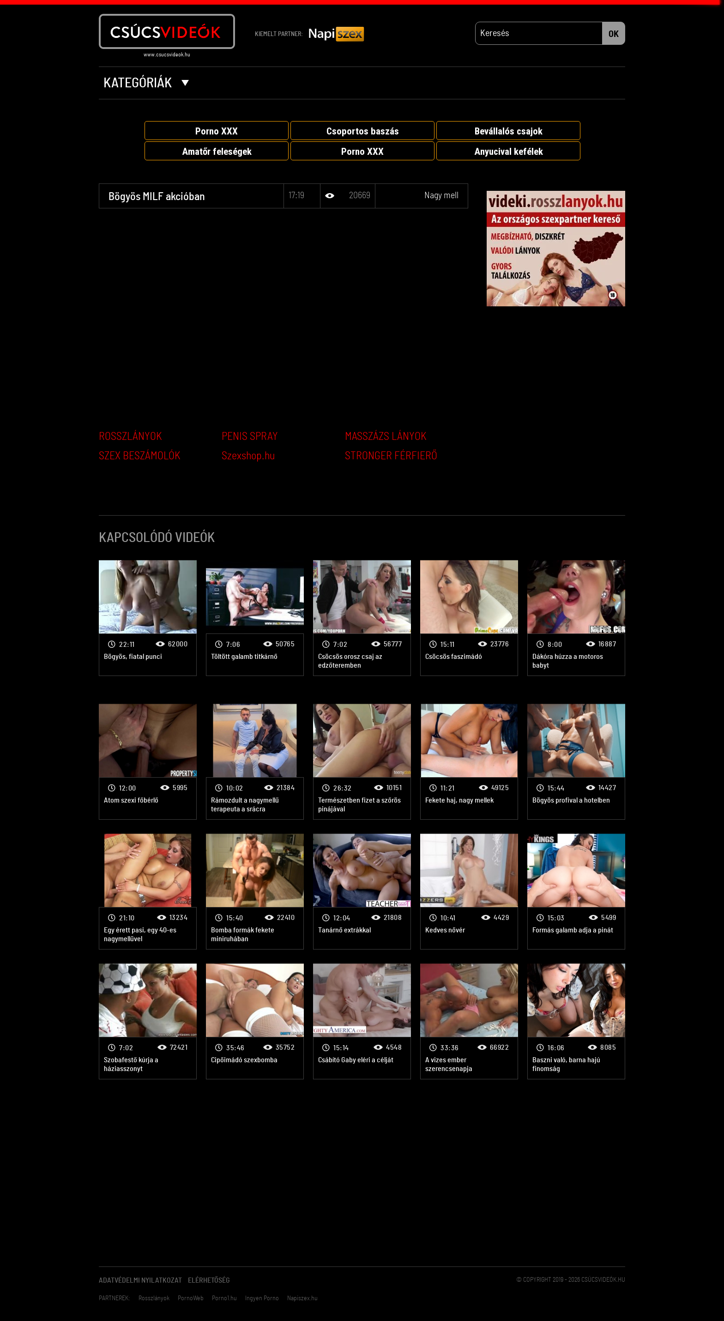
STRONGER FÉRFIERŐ (391, 456)
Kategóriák (146, 83)
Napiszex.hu (302, 1298)
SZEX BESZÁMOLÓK (140, 456)
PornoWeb (191, 1298)
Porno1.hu (224, 1298)
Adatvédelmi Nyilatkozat (140, 1280)
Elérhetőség (209, 1280)
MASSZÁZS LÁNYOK (386, 436)
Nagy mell (441, 195)
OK (614, 34)
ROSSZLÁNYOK (130, 436)
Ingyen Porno (262, 1298)
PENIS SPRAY (250, 436)
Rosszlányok (154, 1298)
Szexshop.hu (248, 456)
